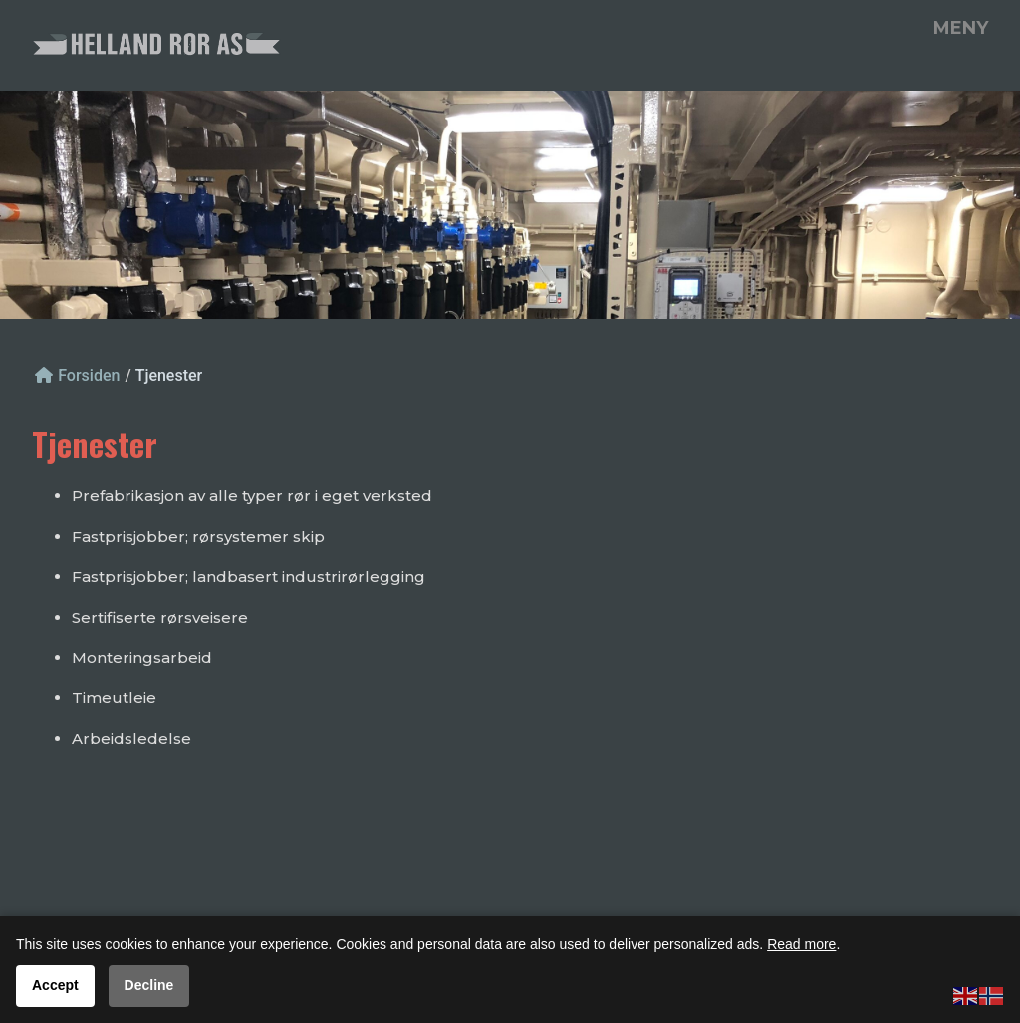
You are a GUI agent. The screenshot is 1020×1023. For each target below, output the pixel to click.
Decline (149, 985)
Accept (55, 985)
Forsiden (77, 375)
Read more (801, 944)
